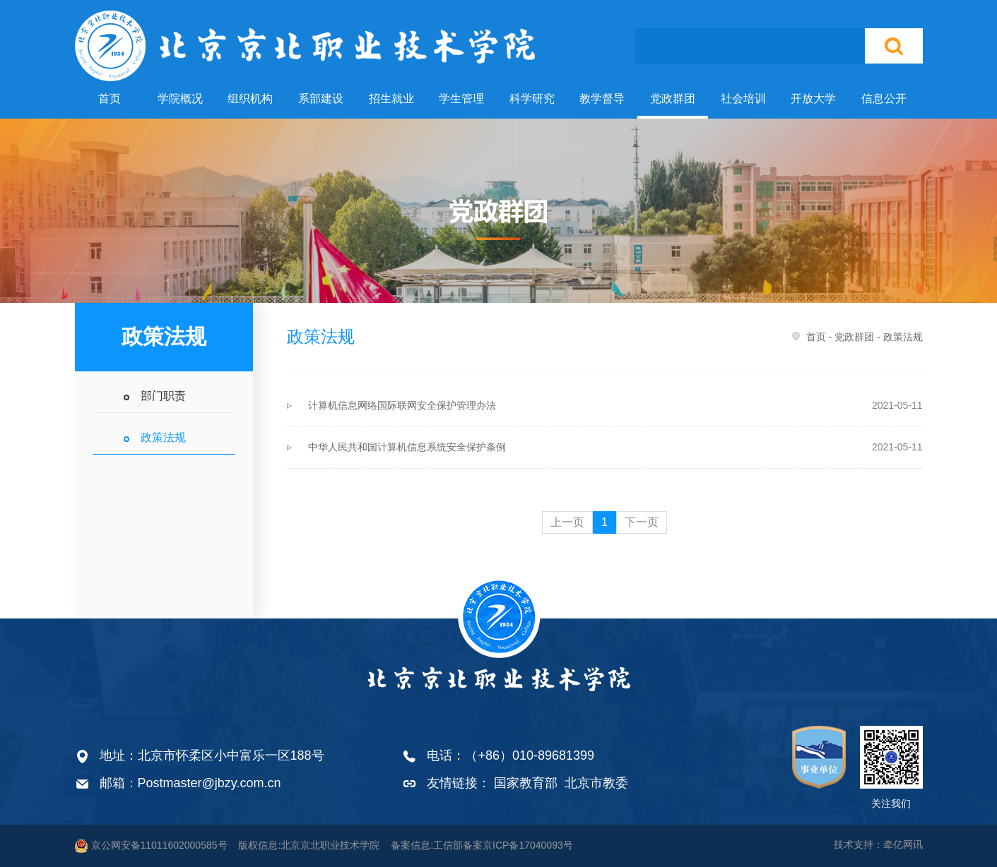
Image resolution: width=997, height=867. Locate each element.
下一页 (642, 522)
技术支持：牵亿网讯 (878, 844)
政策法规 (163, 437)
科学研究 (532, 98)
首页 (109, 98)
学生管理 (461, 98)
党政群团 (672, 98)
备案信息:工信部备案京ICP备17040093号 (482, 845)
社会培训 (743, 98)
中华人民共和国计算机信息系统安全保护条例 (615, 447)
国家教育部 (526, 783)
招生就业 (391, 98)
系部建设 (320, 98)
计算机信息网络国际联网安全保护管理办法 (615, 405)
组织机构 (250, 98)
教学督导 (602, 98)
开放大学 (813, 98)
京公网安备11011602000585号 (151, 846)
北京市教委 (596, 783)
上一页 (567, 522)
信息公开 (884, 98)
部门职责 (163, 396)
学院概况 (180, 98)
